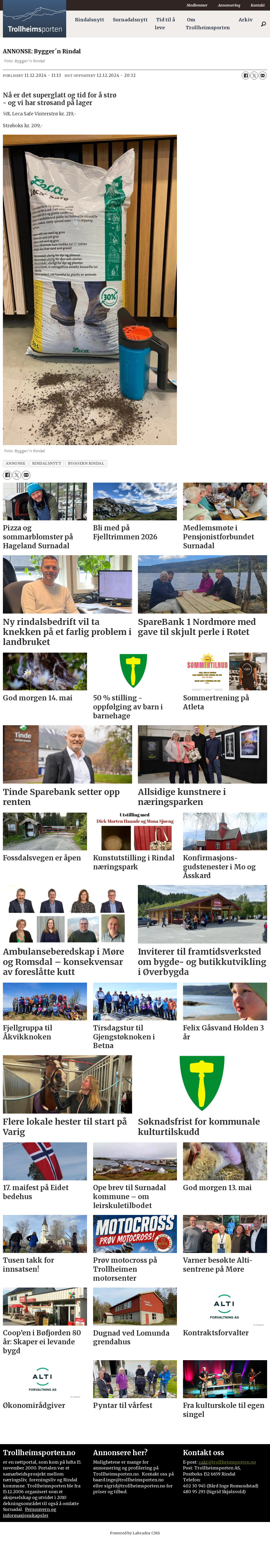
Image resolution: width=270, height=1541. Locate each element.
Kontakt (258, 5)
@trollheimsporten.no (232, 1462)
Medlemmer (197, 5)
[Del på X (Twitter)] (254, 75)
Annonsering (229, 5)
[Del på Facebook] (246, 75)
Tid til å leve (165, 24)
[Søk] (263, 24)
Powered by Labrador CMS (135, 1533)
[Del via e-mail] (263, 75)
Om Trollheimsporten (208, 24)
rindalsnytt (46, 463)
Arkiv (246, 20)
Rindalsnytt (89, 20)
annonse (16, 463)
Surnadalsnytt (130, 20)
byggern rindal (86, 463)
